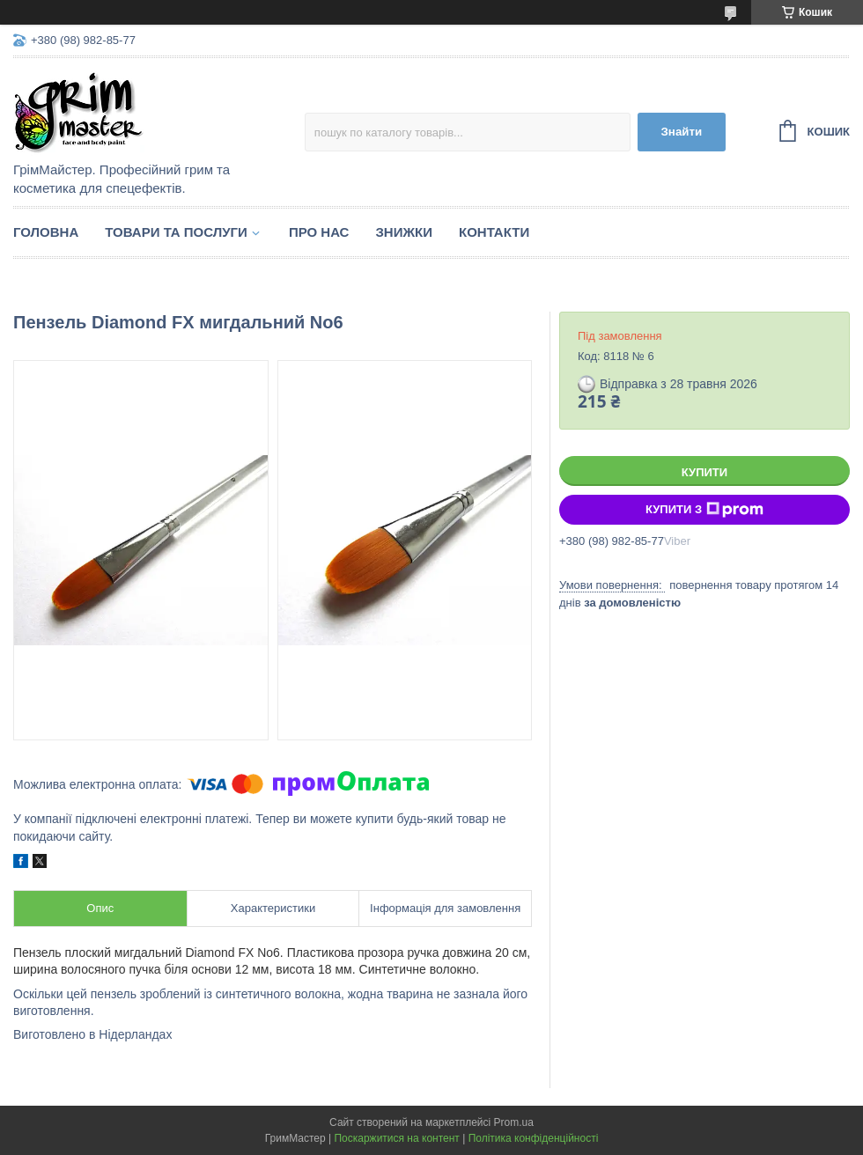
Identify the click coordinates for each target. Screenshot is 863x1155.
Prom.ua (514, 1122)
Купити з (704, 510)
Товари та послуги (176, 232)
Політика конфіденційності (533, 1138)
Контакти (494, 232)
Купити (704, 472)
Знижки (403, 232)
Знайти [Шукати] (681, 131)
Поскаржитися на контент (396, 1138)
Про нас (319, 232)
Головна (45, 232)
